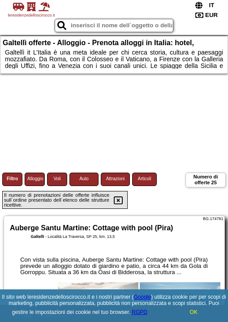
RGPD (139, 312)
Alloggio (35, 178)
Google (142, 297)
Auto (84, 178)
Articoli (144, 178)
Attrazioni (115, 178)
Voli (56, 178)
